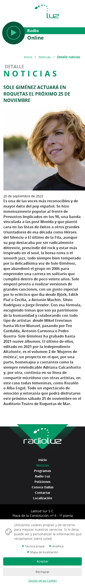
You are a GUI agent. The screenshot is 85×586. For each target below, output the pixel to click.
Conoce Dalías (42, 487)
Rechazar (43, 572)
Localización (42, 498)
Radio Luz (42, 476)
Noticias (45, 57)
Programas (42, 471)
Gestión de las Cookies (42, 581)
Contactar (42, 492)
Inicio (28, 57)
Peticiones (42, 481)
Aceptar (43, 561)
